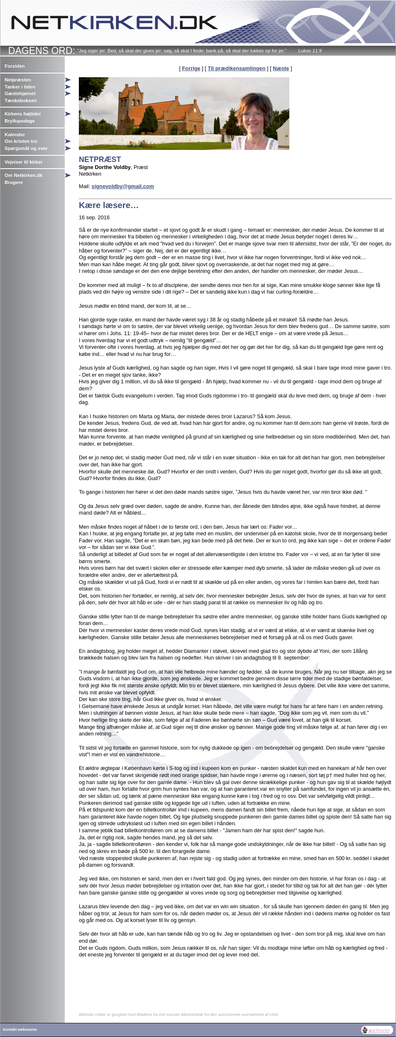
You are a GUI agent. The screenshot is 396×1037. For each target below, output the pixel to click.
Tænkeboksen (21, 100)
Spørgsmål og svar (26, 148)
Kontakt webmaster (20, 1029)
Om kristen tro (21, 141)
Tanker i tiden (20, 86)
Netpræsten (18, 79)
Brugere (14, 182)
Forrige (191, 68)
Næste (281, 68)
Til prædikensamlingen (236, 68)
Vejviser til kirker (24, 161)
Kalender (15, 134)
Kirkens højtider (23, 113)
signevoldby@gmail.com (123, 186)
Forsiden (15, 66)
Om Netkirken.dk (24, 175)
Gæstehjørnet (20, 93)
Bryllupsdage (20, 120)
